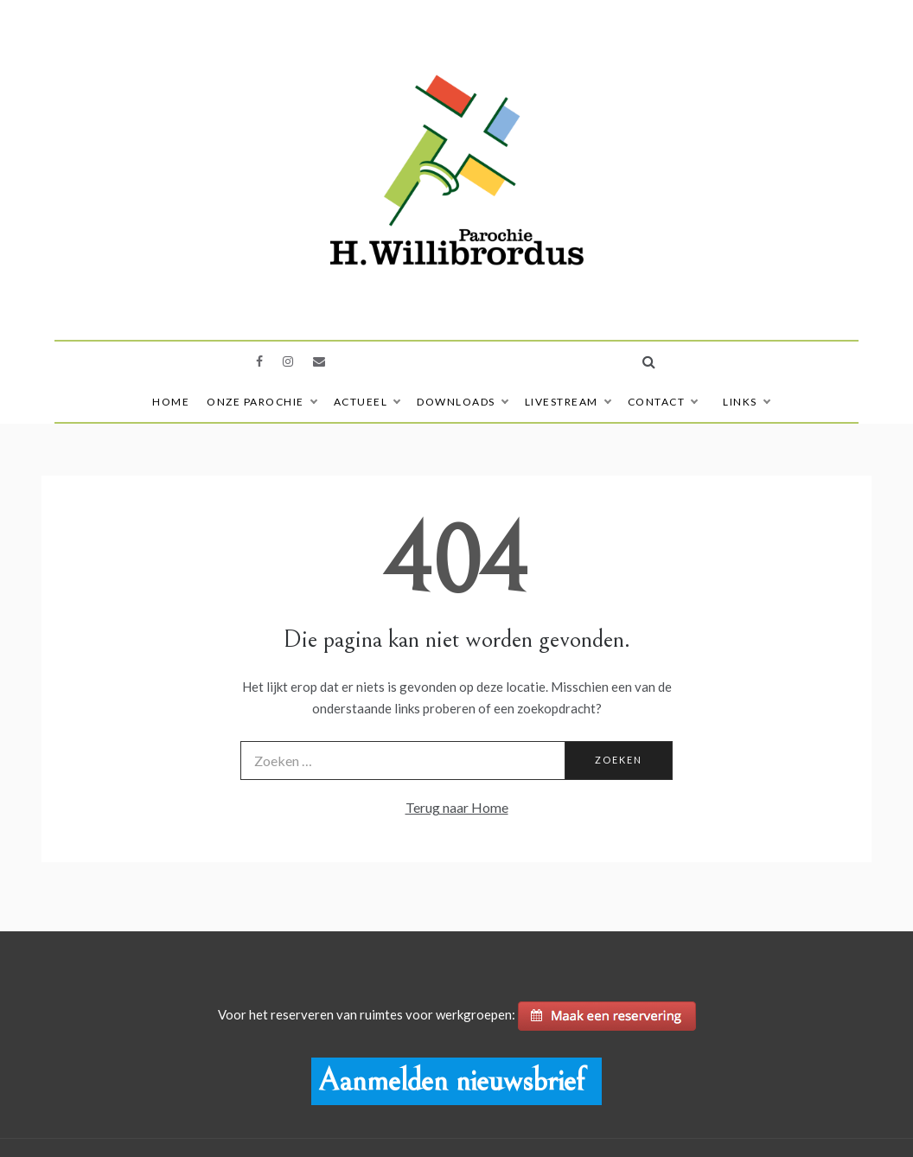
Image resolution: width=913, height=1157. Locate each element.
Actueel (367, 401)
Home (170, 401)
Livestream (567, 401)
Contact (663, 401)
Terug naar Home (456, 807)
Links (746, 401)
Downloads (462, 401)
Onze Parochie (261, 401)
